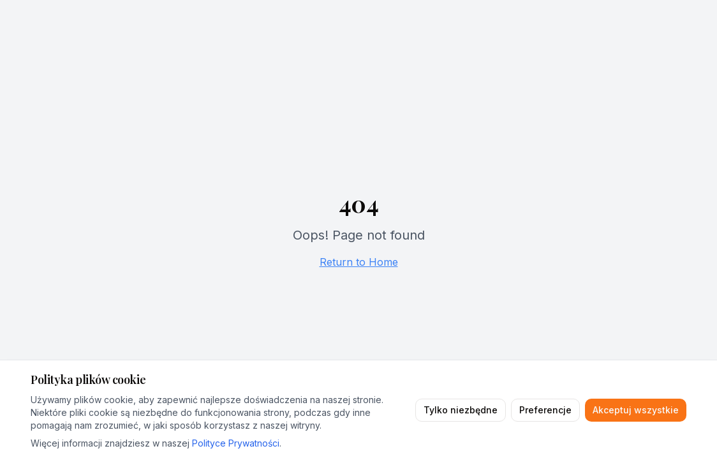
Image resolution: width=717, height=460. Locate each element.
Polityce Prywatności (235, 443)
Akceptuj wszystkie (636, 409)
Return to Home (359, 262)
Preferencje (545, 409)
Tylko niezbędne (461, 409)
